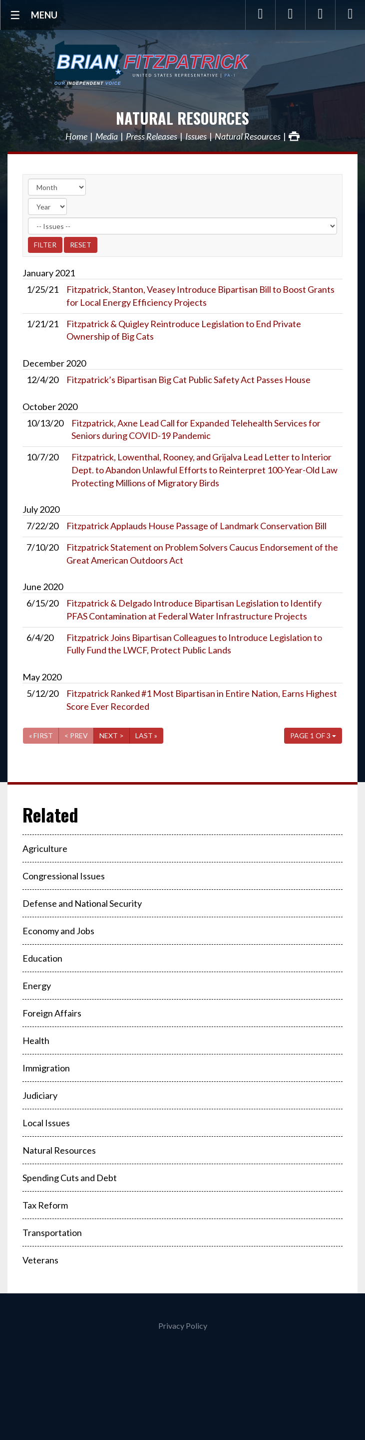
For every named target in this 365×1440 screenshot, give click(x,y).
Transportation (52, 1232)
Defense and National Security (82, 903)
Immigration (46, 1067)
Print (294, 136)
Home (76, 136)
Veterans (40, 1259)
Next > (111, 735)
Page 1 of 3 (313, 735)
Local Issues (46, 1122)
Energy (36, 985)
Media (106, 136)
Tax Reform (45, 1205)
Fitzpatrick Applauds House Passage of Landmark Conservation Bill (196, 525)
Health (35, 1040)
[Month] (57, 187)
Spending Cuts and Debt (69, 1177)
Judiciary (39, 1095)
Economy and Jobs (58, 930)
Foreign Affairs (51, 1013)
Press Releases (151, 136)
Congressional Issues (63, 875)
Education (42, 958)
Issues (196, 136)
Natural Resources (182, 118)
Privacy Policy (182, 1325)
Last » (146, 735)
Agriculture (44, 848)
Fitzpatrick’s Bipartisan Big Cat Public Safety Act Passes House (188, 379)
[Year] (47, 206)
